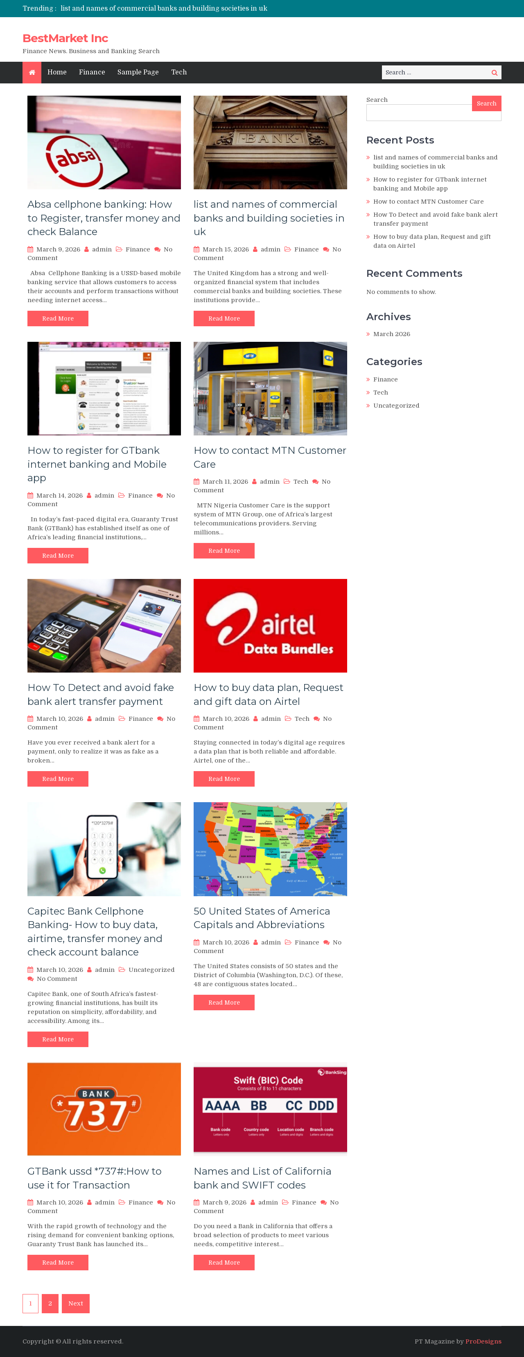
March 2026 (391, 334)
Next (75, 1303)
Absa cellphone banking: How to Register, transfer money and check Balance (104, 218)
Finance (92, 72)
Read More (58, 318)
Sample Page (138, 72)
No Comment (57, 978)
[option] (185, 8)
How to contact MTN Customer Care (428, 201)
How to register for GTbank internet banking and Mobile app (97, 464)
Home (57, 72)
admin (102, 249)
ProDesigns (483, 1341)
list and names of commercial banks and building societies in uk (164, 8)
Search (377, 99)
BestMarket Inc (65, 38)
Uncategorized (152, 969)
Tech (179, 72)
